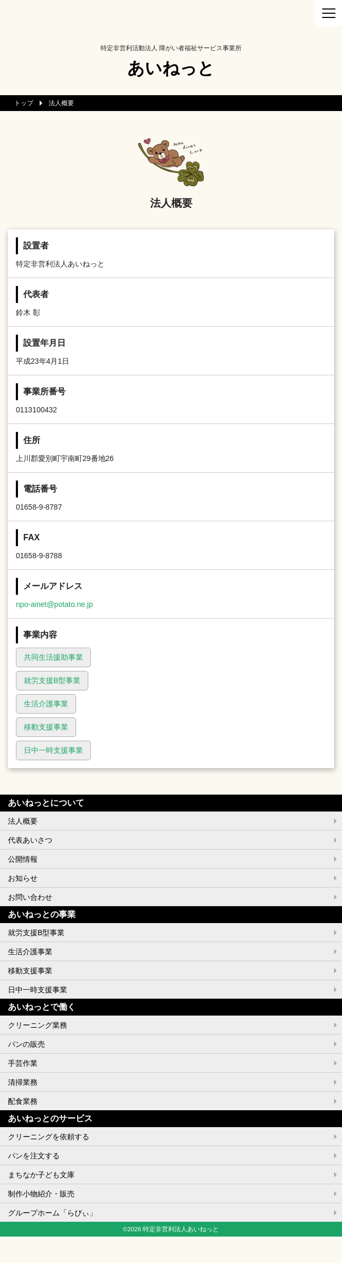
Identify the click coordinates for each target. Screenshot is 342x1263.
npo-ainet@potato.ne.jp (54, 604)
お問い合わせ (30, 897)
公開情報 (23, 859)
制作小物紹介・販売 (41, 1194)
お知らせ (23, 878)
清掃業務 (23, 1082)
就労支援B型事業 (52, 680)
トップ (23, 103)
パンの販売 (26, 1044)
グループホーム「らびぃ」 (52, 1213)
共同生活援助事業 (53, 657)
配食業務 (23, 1101)
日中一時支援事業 (53, 750)
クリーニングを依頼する (48, 1136)
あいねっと (171, 68)
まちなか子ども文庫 (41, 1174)
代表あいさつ (30, 840)
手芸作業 (23, 1063)
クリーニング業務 (37, 1025)
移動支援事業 (46, 727)
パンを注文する (34, 1155)
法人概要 (23, 821)
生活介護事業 (46, 703)
